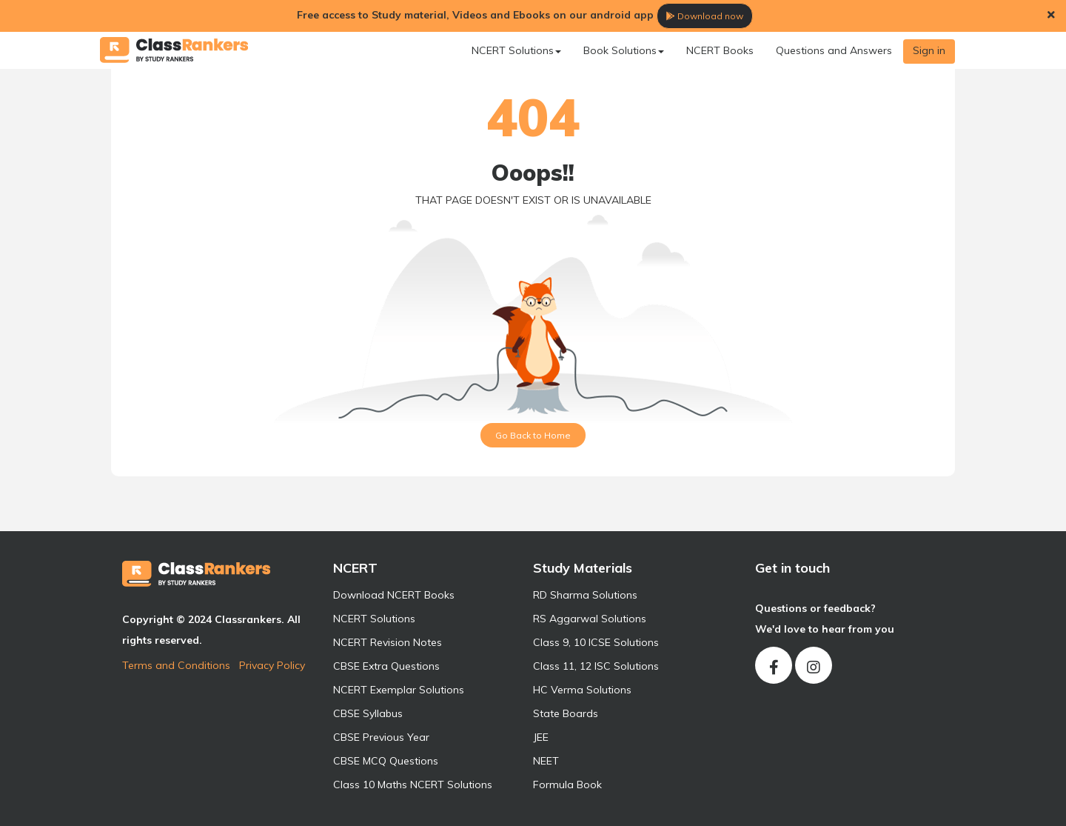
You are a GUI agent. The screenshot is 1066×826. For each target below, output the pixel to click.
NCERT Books (720, 50)
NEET (546, 760)
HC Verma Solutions (582, 689)
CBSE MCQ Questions (385, 760)
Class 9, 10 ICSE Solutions (596, 642)
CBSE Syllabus (368, 713)
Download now (704, 15)
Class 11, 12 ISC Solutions (596, 666)
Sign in (929, 50)
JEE (541, 737)
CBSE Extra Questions (386, 666)
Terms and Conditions (176, 665)
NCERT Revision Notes (387, 642)
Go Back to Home (533, 435)
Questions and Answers (834, 50)
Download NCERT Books (394, 595)
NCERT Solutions (516, 50)
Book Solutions (623, 50)
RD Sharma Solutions (585, 595)
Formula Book (567, 784)
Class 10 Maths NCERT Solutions (412, 784)
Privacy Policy (272, 665)
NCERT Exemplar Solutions (398, 689)
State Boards (565, 713)
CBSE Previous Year (381, 737)
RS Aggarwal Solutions (589, 618)
